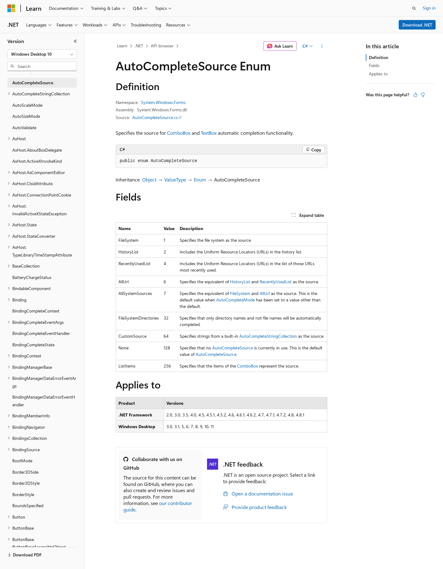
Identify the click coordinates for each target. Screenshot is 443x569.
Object (149, 179)
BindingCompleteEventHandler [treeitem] (41, 333)
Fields (374, 65)
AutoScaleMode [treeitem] (27, 105)
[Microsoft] (11, 8)
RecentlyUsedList (276, 281)
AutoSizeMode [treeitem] (26, 116)
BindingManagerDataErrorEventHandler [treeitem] (43, 401)
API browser (162, 46)
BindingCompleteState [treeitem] (33, 345)
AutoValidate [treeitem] (24, 127)
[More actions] (322, 46)
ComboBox (178, 132)
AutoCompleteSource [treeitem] (32, 83)
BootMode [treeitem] (22, 461)
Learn (122, 46)
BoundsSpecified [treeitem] (27, 505)
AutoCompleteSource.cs (155, 117)
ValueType (175, 179)
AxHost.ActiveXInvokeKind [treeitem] (37, 161)
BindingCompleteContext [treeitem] (35, 311)
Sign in (429, 8)
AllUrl (265, 293)
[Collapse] (75, 41)
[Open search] (414, 8)
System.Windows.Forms (163, 102)
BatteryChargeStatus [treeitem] (31, 277)
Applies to (378, 74)
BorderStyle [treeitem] (23, 494)
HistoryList (240, 281)
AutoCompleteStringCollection (268, 336)
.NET (139, 46)
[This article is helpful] (415, 94)
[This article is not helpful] (422, 94)
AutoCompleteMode (235, 300)
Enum (200, 179)
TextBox (209, 132)
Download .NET (417, 25)
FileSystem (240, 293)
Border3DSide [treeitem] (25, 472)
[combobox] (42, 54)
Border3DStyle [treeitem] (26, 483)
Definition (378, 57)
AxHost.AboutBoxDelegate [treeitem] (37, 150)
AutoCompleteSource (232, 348)
